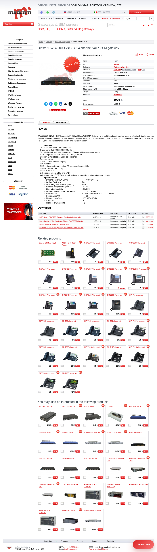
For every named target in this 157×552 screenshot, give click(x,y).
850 (130, 70)
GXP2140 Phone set (69, 295)
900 (123, 70)
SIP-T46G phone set (46, 373)
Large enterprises (15, 47)
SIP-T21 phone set (114, 321)
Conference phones (16, 107)
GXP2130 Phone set (46, 295)
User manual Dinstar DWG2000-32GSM (54, 224)
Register (105, 18)
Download (61, 122)
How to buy (46, 18)
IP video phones (14, 95)
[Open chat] (143, 544)
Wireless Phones (15, 103)
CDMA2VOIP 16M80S (92, 510)
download (147, 217)
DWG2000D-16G (135, 432)
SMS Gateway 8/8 (68, 406)
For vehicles (13, 87)
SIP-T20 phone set (69, 321)
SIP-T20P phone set (91, 321)
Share (150, 54)
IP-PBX (11, 91)
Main (41, 42)
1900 (134, 70)
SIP (143, 70)
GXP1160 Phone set (137, 243)
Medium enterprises (62, 42)
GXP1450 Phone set (92, 269)
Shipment (59, 18)
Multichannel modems (17, 79)
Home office (13, 63)
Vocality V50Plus (45, 406)
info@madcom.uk (70, 549)
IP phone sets (13, 99)
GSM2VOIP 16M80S (114, 432)
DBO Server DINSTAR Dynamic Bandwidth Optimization (60, 217)
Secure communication (17, 43)
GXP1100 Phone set (92, 243)
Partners (71, 18)
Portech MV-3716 (68, 510)
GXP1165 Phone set (46, 269)
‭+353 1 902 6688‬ (103, 12)
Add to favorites (95, 549)
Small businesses (15, 55)
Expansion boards (15, 75)
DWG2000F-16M (68, 458)
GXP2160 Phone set (92, 295)
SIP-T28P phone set (69, 347)
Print (139, 54)
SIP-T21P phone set (136, 321)
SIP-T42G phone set (137, 347)
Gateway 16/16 (135, 406)
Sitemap (105, 549)
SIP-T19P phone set (46, 321)
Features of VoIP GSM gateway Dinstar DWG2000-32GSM (61, 227)
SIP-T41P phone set (114, 347)
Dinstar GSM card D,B (47, 243)
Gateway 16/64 (44, 432)
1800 (127, 70)
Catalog (49, 42)
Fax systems (13, 115)
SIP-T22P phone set (46, 347)
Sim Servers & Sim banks (18, 71)
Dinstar (116, 64)
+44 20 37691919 (73, 12)
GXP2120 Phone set (114, 269)
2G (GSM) (117, 70)
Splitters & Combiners (17, 83)
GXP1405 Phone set (69, 269)
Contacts (94, 18)
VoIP (139, 70)
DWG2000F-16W (90, 458)
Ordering (121, 288)
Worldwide (118, 94)
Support (83, 18)
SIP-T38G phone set (92, 347)
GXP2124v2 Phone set (137, 269)
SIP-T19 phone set (136, 295)
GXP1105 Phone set (114, 243)
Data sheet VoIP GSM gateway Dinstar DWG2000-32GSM (61, 221)
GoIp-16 (110, 406)
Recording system (15, 111)
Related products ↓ (57, 110)
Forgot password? (116, 18)
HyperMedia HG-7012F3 (138, 484)
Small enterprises (15, 59)
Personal (11, 67)
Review (46, 122)
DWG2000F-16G (45, 458)
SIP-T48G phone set (69, 373)
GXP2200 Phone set (114, 295)
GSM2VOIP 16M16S (92, 432)
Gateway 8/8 (89, 406)
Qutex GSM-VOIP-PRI (70, 484)
